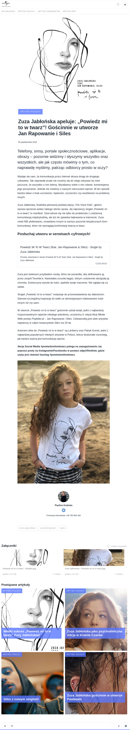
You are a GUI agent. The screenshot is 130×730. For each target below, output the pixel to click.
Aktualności (8, 11)
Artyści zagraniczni (49, 11)
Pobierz (36, 574)
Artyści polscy (26, 11)
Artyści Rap (69, 11)
